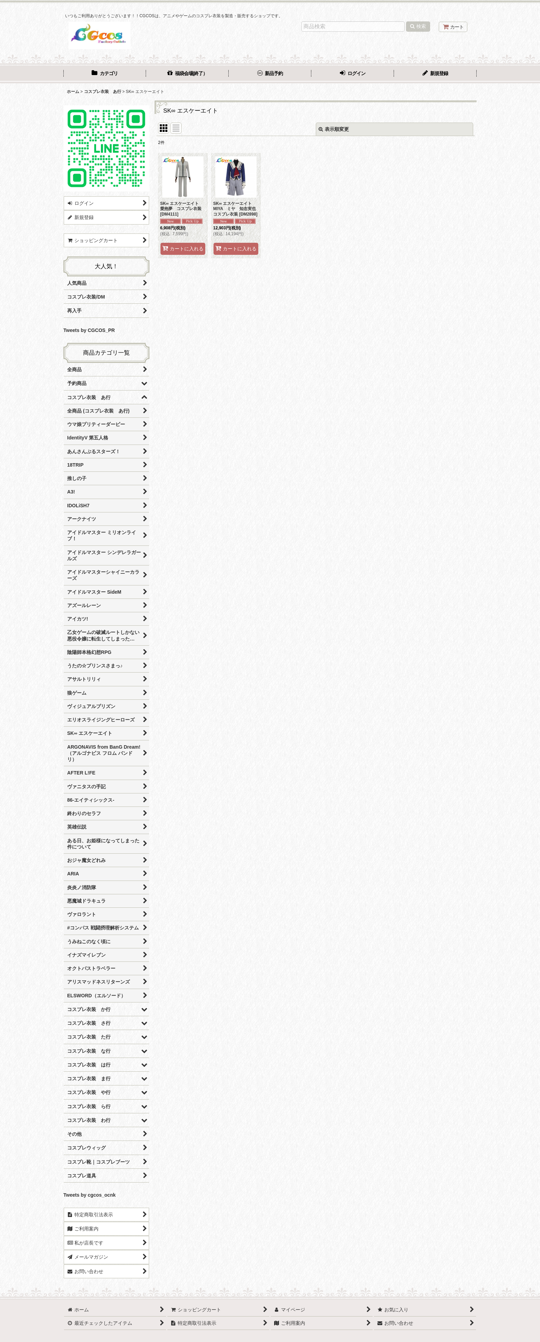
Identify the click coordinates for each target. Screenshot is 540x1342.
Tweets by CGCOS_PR (89, 330)
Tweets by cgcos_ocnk (89, 1195)
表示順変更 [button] (334, 129)
